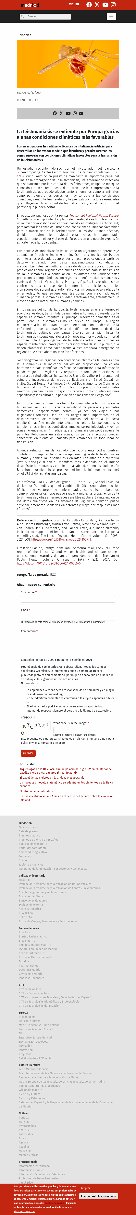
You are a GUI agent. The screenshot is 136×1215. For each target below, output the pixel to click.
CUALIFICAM (26, 913)
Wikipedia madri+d (30, 1090)
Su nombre (28, 592)
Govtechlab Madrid (31, 974)
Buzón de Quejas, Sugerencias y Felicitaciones (48, 921)
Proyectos (25, 1054)
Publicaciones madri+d (33, 844)
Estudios (24, 961)
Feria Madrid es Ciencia (33, 1069)
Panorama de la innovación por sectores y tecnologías (53, 868)
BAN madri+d (27, 940)
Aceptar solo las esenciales (99, 1197)
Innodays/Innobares (31, 978)
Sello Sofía (26, 917)
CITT (21, 985)
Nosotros (24, 880)
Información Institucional (35, 1166)
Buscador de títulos (31, 896)
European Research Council (36, 1029)
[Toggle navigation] (111, 16)
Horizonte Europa (30, 1021)
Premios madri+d (29, 835)
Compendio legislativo (33, 852)
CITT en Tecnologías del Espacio (39, 1005)
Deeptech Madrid (29, 969)
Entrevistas (26, 1134)
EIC (21, 1033)
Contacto (24, 860)
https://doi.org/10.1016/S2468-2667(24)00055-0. (49, 563)
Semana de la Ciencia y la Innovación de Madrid (49, 1077)
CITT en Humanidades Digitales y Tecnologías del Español (55, 997)
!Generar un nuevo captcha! (22, 733)
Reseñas (24, 1146)
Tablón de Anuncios (31, 864)
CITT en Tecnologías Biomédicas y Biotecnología (49, 1001)
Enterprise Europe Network (35, 1037)
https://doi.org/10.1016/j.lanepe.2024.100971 (61, 539)
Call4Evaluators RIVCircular (36, 1058)
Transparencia (28, 1162)
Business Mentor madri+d (35, 957)
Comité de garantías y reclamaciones (42, 892)
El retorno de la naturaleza (36, 791)
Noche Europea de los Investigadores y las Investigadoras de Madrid (62, 1081)
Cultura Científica (30, 1065)
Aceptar (85, 1189)
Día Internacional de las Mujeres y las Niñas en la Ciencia (55, 1073)
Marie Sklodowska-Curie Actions (39, 1025)
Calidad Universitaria (32, 875)
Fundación (25, 823)
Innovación (26, 1050)
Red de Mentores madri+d (35, 945)
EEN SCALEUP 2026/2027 (33, 1041)
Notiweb (24, 1113)
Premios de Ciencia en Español (38, 839)
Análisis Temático (30, 909)
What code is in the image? (70, 723)
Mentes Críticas (28, 1155)
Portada (24, 1117)
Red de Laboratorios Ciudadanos (39, 1086)
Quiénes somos (28, 827)
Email (24, 610)
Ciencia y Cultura (29, 1094)
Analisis (24, 1130)
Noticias (25, 35)
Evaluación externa (31, 904)
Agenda (23, 1142)
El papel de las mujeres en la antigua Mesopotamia (52, 777)
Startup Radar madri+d (33, 936)
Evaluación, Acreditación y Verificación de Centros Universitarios (59, 888)
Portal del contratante (33, 848)
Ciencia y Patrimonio (32, 1098)
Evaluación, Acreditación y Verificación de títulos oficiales (55, 884)
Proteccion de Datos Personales (39, 1178)
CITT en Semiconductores (35, 993)
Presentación (27, 1017)
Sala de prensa (28, 831)
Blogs (22, 1138)
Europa (23, 1012)
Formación (25, 856)
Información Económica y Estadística (42, 1174)
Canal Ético (26, 1182)
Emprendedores (29, 928)
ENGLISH (73, 4)
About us (24, 932)
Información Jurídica (31, 1170)
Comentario (28, 631)
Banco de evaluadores (33, 900)
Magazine (25, 1151)
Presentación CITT (30, 989)
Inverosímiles (27, 1126)
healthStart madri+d (31, 953)
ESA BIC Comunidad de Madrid (38, 949)
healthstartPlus (28, 965)
